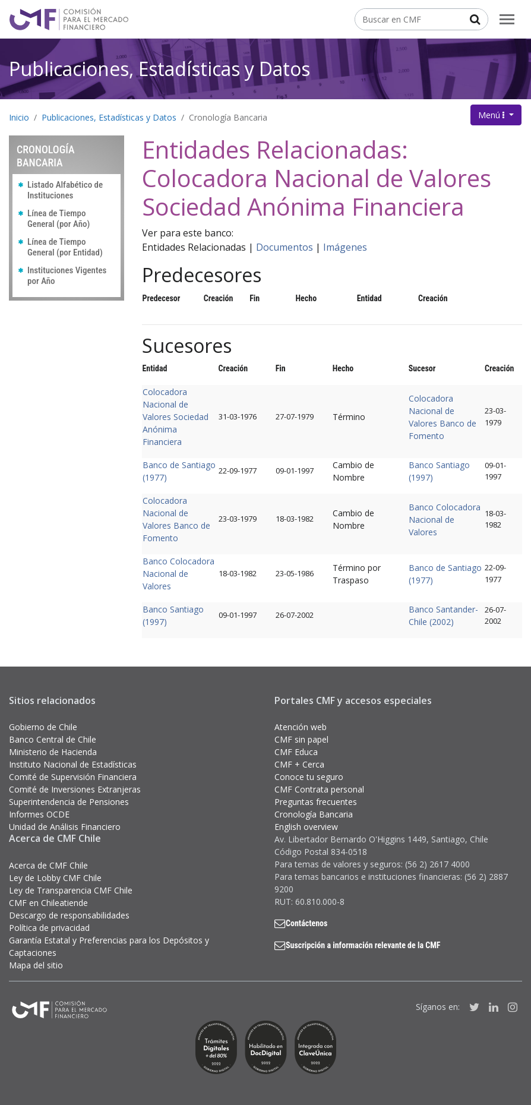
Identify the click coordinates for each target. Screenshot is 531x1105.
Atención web (300, 727)
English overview (306, 826)
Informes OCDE (39, 814)
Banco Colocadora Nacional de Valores (445, 519)
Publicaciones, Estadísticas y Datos (159, 68)
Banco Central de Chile (52, 739)
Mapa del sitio (36, 965)
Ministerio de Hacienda (53, 751)
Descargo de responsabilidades (69, 915)
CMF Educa (296, 751)
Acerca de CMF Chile (48, 865)
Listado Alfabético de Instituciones (65, 190)
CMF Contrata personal (319, 789)
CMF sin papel (301, 739)
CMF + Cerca (299, 764)
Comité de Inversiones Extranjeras (75, 789)
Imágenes (345, 247)
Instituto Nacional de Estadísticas (73, 764)
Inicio (19, 117)
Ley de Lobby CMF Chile (55, 877)
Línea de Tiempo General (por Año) (58, 218)
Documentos (284, 247)
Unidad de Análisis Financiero (65, 826)
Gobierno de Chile (43, 727)
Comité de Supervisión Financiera (73, 776)
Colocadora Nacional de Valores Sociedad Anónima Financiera (175, 416)
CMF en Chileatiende (48, 902)
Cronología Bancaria (228, 117)
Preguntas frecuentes (315, 801)
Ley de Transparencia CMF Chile (70, 890)
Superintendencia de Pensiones (69, 801)
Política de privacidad (49, 927)
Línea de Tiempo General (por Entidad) (65, 247)
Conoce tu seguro (308, 776)
